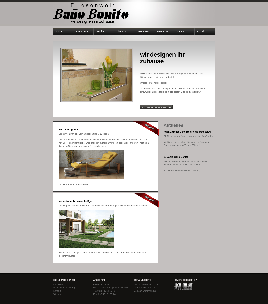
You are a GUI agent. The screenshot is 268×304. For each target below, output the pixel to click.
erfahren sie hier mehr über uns (156, 107)
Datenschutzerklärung (64, 287)
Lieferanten (143, 31)
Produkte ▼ (82, 31)
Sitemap (57, 294)
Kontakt (201, 31)
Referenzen (163, 31)
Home (59, 31)
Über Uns (121, 31)
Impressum (58, 284)
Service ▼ (101, 31)
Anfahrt (181, 31)
